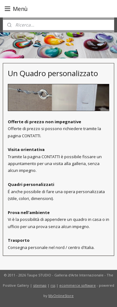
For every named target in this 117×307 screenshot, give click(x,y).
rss (53, 285)
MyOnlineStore (61, 295)
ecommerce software (77, 285)
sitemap (39, 285)
